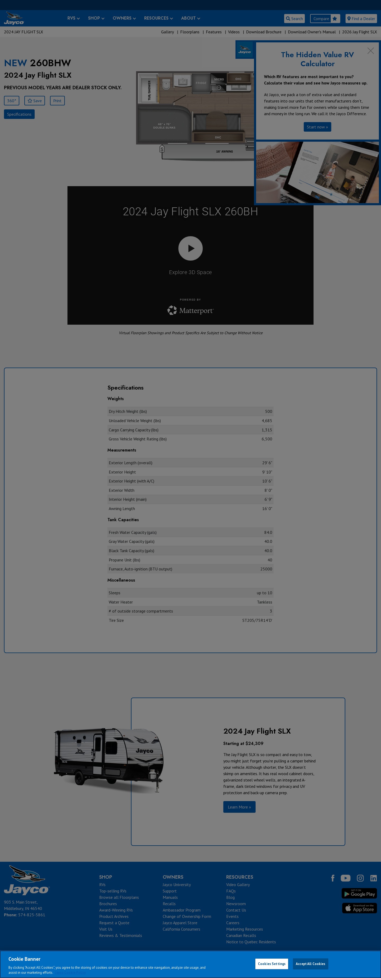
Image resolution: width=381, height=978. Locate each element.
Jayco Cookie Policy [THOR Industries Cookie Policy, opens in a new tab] (70, 972)
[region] (190, 964)
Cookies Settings (271, 964)
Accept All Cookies (310, 964)
